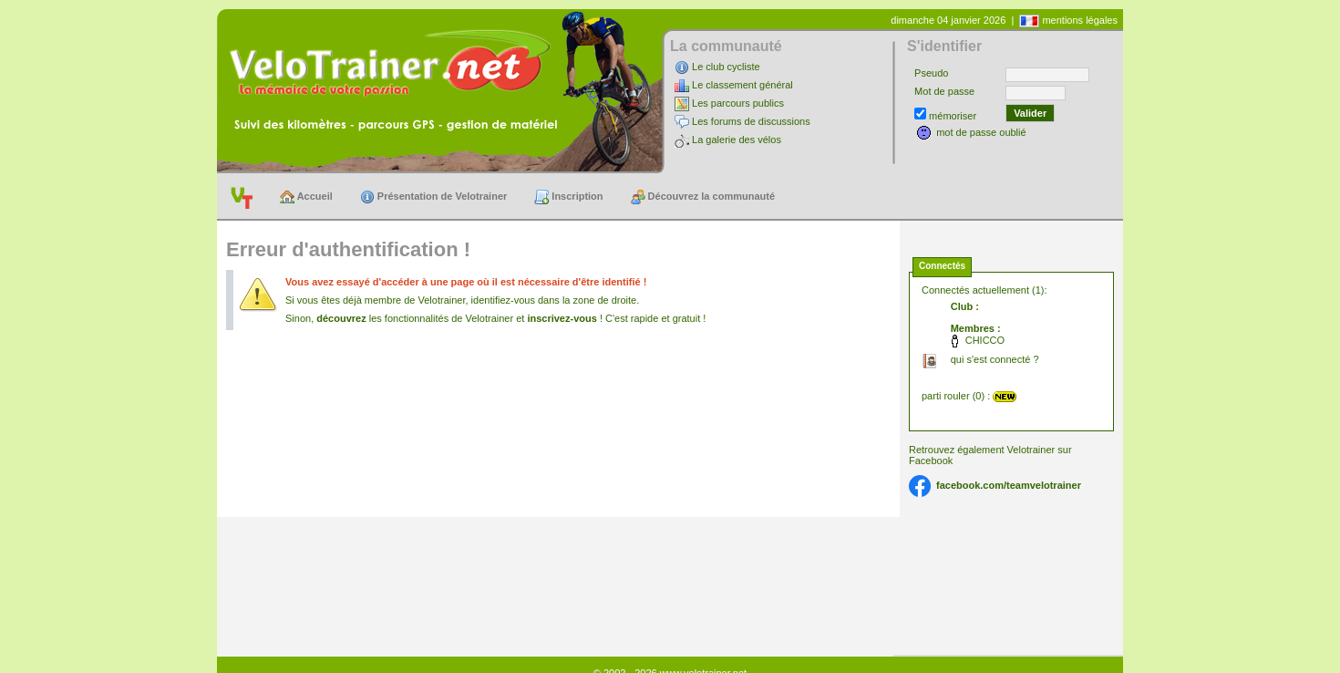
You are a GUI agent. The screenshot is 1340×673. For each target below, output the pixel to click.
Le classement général (742, 84)
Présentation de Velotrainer (434, 197)
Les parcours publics (738, 103)
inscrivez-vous (561, 318)
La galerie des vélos (736, 139)
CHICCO (985, 340)
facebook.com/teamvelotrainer (1008, 485)
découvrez (341, 318)
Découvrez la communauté (703, 197)
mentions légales (1080, 20)
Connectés (942, 266)
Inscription (568, 197)
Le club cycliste (726, 66)
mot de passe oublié (981, 132)
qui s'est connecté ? (995, 359)
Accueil (306, 197)
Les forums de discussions (751, 121)
